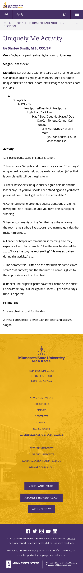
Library (41, 422)
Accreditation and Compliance (41, 434)
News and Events (41, 397)
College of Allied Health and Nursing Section (41, 24)
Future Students (41, 448)
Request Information (41, 497)
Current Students (41, 454)
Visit (6, 14)
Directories (42, 403)
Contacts (41, 416)
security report (17, 543)
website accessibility (40, 543)
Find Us (41, 410)
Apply (19, 14)
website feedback (64, 543)
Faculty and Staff (41, 466)
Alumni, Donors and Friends (41, 460)
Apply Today (41, 509)
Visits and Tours (41, 486)
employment (41, 428)
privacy (71, 538)
